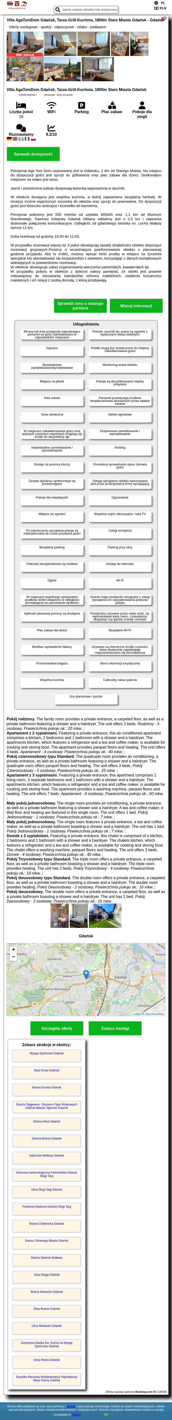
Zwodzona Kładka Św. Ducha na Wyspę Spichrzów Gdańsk (47, 1344)
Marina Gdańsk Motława (46, 1257)
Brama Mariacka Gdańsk (47, 1291)
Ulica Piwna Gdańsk (47, 1360)
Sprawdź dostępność (33, 154)
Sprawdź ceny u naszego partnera (80, 305)
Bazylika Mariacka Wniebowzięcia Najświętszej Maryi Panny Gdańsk (46, 1378)
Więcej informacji (136, 306)
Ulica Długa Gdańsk (47, 1274)
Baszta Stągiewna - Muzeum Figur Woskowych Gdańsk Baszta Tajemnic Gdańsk (46, 1106)
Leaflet (136, 1014)
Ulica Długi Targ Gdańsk (46, 1189)
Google (71, 1406)
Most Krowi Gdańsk (46, 1070)
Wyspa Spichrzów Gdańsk (47, 1053)
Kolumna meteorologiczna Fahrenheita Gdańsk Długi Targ (46, 1174)
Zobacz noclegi (115, 1028)
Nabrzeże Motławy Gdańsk (46, 1155)
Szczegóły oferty (57, 1028)
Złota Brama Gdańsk (46, 1309)
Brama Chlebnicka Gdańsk (46, 1223)
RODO (76, 1414)
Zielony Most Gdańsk (46, 1121)
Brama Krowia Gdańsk (46, 1087)
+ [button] (13, 950)
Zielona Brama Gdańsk (47, 1138)
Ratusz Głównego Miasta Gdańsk (46, 1240)
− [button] (13, 957)
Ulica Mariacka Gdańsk (46, 1326)
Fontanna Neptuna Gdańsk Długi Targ (46, 1206)
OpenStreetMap (154, 1014)
